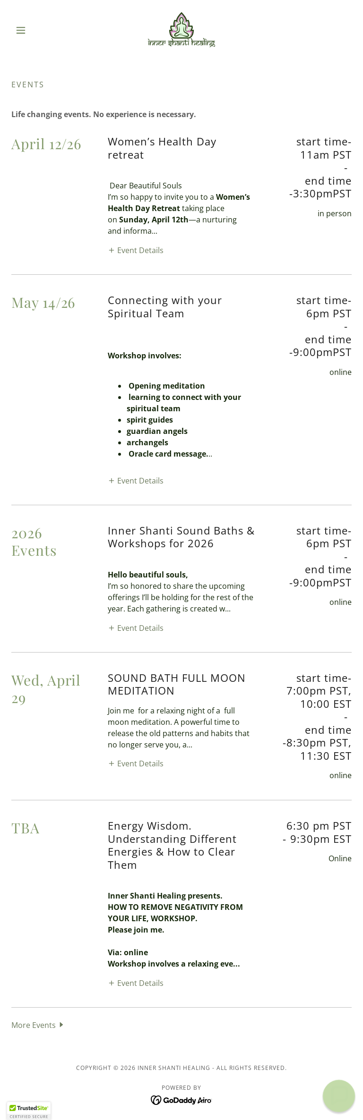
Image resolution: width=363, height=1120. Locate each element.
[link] (181, 30)
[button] (36, 30)
